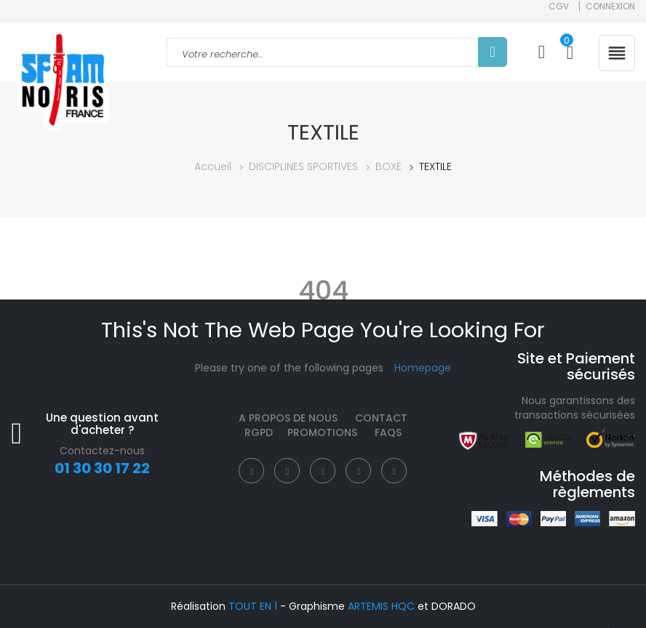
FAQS (388, 432)
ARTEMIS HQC (381, 606)
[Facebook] (251, 470)
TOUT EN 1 (252, 606)
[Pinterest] (358, 470)
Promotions (322, 432)
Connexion (610, 6)
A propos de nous (288, 418)
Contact (381, 418)
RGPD (258, 432)
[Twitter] (287, 470)
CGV (559, 6)
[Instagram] (322, 470)
